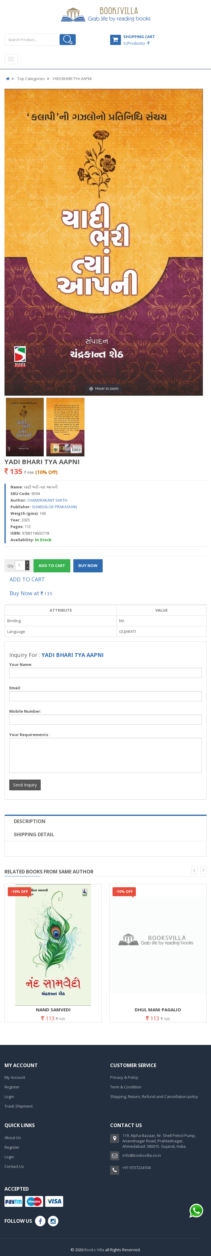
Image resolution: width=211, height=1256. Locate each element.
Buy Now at (31, 593)
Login (9, 1096)
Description (29, 821)
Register (11, 1087)
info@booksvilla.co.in (141, 1155)
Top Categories (31, 78)
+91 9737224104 (136, 1167)
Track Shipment (18, 1106)
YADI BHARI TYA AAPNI (72, 78)
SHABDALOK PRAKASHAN (54, 506)
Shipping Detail (34, 834)
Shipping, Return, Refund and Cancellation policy (154, 1096)
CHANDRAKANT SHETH (47, 500)
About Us (12, 1137)
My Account (14, 1077)
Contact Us (14, 1166)
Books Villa (94, 1249)
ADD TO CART (27, 579)
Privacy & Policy (124, 1077)
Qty (10, 565)
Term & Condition (125, 1087)
